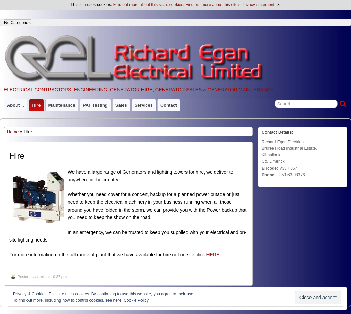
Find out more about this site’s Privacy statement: (230, 4)
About (16, 107)
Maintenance (61, 105)
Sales (121, 105)
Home (13, 131)
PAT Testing (95, 105)
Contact (168, 105)
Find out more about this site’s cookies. (148, 4)
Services (144, 105)
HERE (213, 254)
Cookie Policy (136, 300)
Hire (36, 105)
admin (40, 276)
